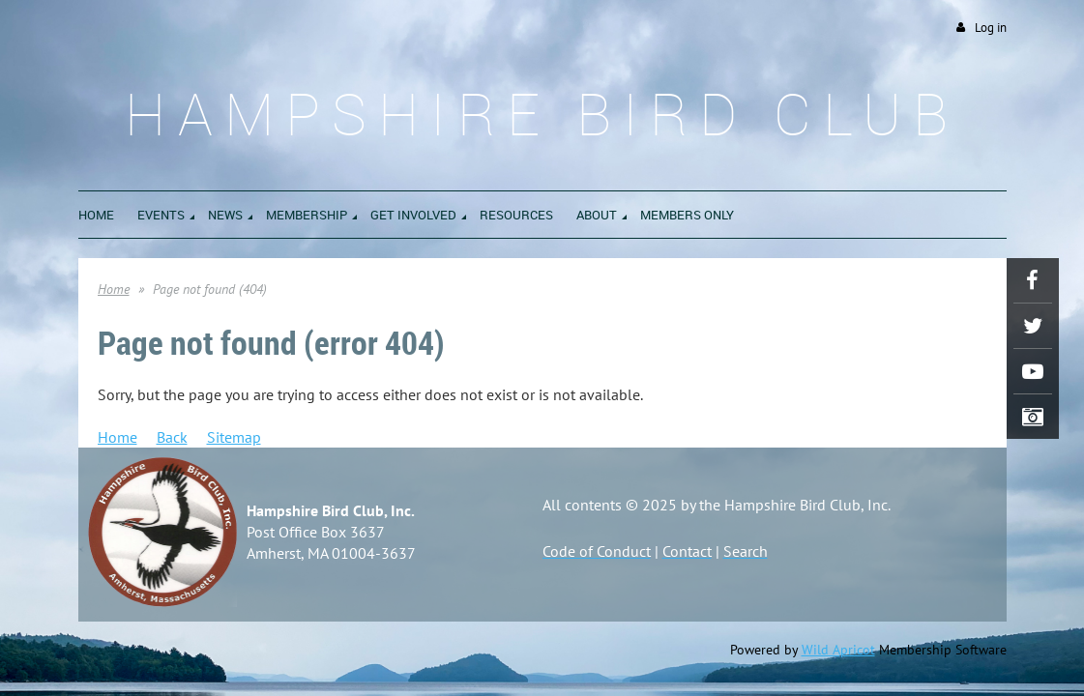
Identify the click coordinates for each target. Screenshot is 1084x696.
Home (114, 289)
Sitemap (234, 437)
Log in (991, 27)
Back (172, 437)
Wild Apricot (838, 649)
